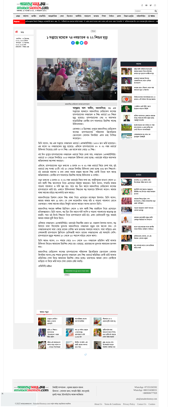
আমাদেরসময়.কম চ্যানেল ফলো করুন (77, 271)
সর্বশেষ (25, 16)
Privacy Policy (129, 404)
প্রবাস (119, 16)
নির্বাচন (111, 16)
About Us (98, 404)
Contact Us (141, 404)
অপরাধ (96, 16)
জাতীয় (33, 16)
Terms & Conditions (112, 404)
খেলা (62, 16)
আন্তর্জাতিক (52, 16)
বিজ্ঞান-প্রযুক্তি (129, 16)
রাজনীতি (42, 16)
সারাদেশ (87, 16)
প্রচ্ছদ (18, 16)
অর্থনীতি (78, 16)
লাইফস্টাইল (141, 16)
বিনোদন (70, 16)
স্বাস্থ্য (22, 32)
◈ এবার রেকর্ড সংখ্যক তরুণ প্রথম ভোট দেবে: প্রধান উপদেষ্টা (108, 21)
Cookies (152, 404)
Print (93, 31)
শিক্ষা (104, 16)
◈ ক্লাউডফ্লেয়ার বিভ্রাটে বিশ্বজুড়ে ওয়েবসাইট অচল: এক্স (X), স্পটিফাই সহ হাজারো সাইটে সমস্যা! (59, 21)
